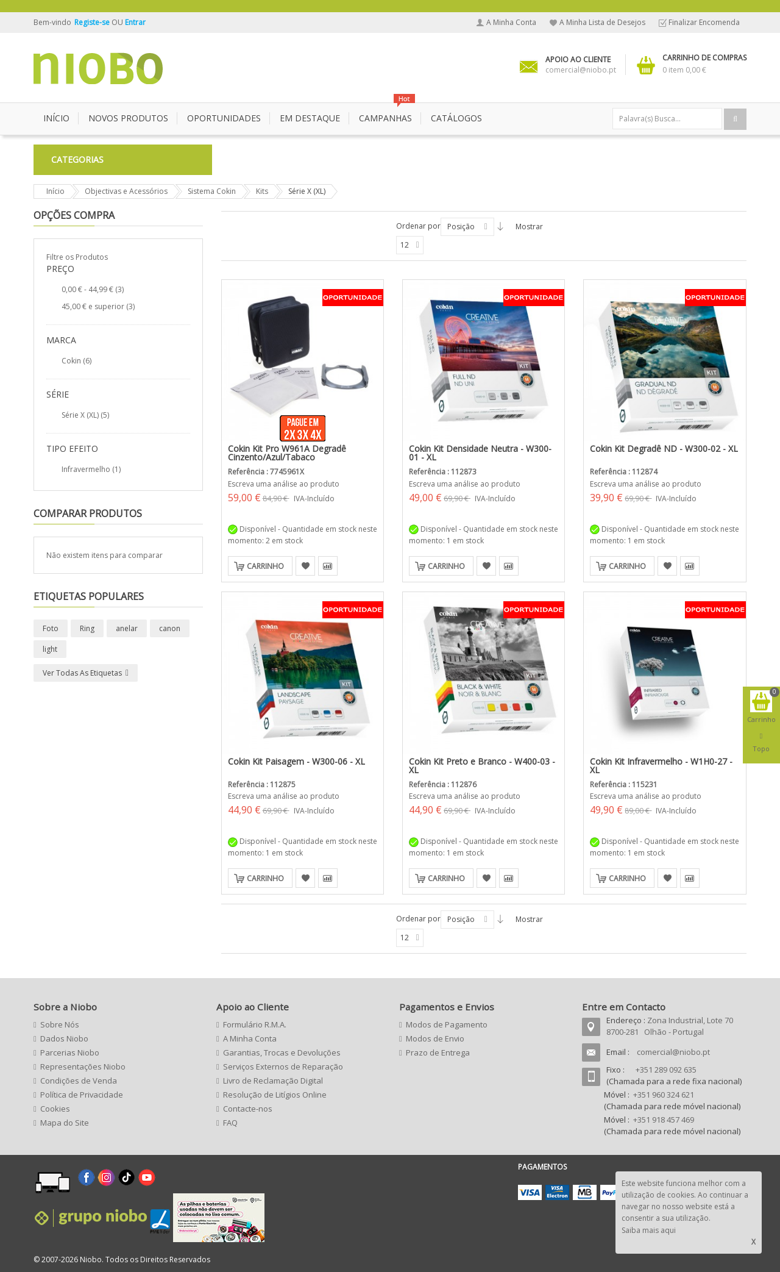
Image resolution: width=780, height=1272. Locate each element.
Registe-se (93, 22)
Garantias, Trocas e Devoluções (282, 1052)
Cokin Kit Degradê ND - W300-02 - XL (664, 448)
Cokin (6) (76, 361)
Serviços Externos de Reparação (283, 1066)
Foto (50, 628)
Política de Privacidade (81, 1094)
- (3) (93, 289)
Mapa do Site (64, 1122)
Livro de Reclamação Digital (273, 1080)
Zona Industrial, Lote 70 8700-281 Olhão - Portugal (669, 1026)
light (50, 649)
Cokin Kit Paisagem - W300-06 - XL (296, 761)
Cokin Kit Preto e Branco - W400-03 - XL (482, 766)
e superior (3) (98, 306)
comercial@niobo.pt (673, 1051)
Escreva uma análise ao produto (283, 484)
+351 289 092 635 (666, 1069)
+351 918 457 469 (663, 1119)
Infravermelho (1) (91, 469)
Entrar (135, 22)
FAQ (230, 1122)
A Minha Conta (511, 22)
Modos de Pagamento (447, 1024)
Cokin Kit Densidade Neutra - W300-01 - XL (480, 453)
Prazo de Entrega (438, 1052)
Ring (87, 628)
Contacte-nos (247, 1108)
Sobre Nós (59, 1024)
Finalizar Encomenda (704, 22)
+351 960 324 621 (663, 1094)
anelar (127, 628)
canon (169, 628)
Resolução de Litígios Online (275, 1094)
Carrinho (265, 566)
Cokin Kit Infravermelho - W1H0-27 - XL (661, 766)
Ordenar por (418, 226)
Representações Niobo (83, 1066)
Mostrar (529, 226)
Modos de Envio (435, 1038)
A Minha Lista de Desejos (602, 22)
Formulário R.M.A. (254, 1024)
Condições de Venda (78, 1080)
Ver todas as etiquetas (82, 673)
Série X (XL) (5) (85, 415)
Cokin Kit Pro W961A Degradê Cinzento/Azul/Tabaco (287, 453)
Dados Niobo (64, 1038)
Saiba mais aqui (649, 1230)
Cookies (55, 1108)
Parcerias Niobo (69, 1052)
